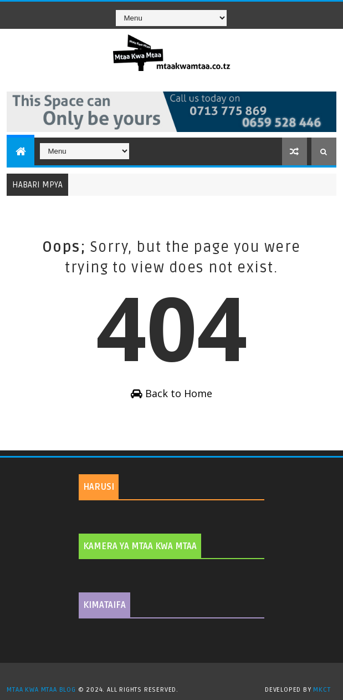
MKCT (321, 690)
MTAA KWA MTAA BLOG (41, 690)
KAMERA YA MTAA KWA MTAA (140, 546)
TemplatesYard (175, 675)
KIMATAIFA (104, 605)
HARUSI (98, 487)
